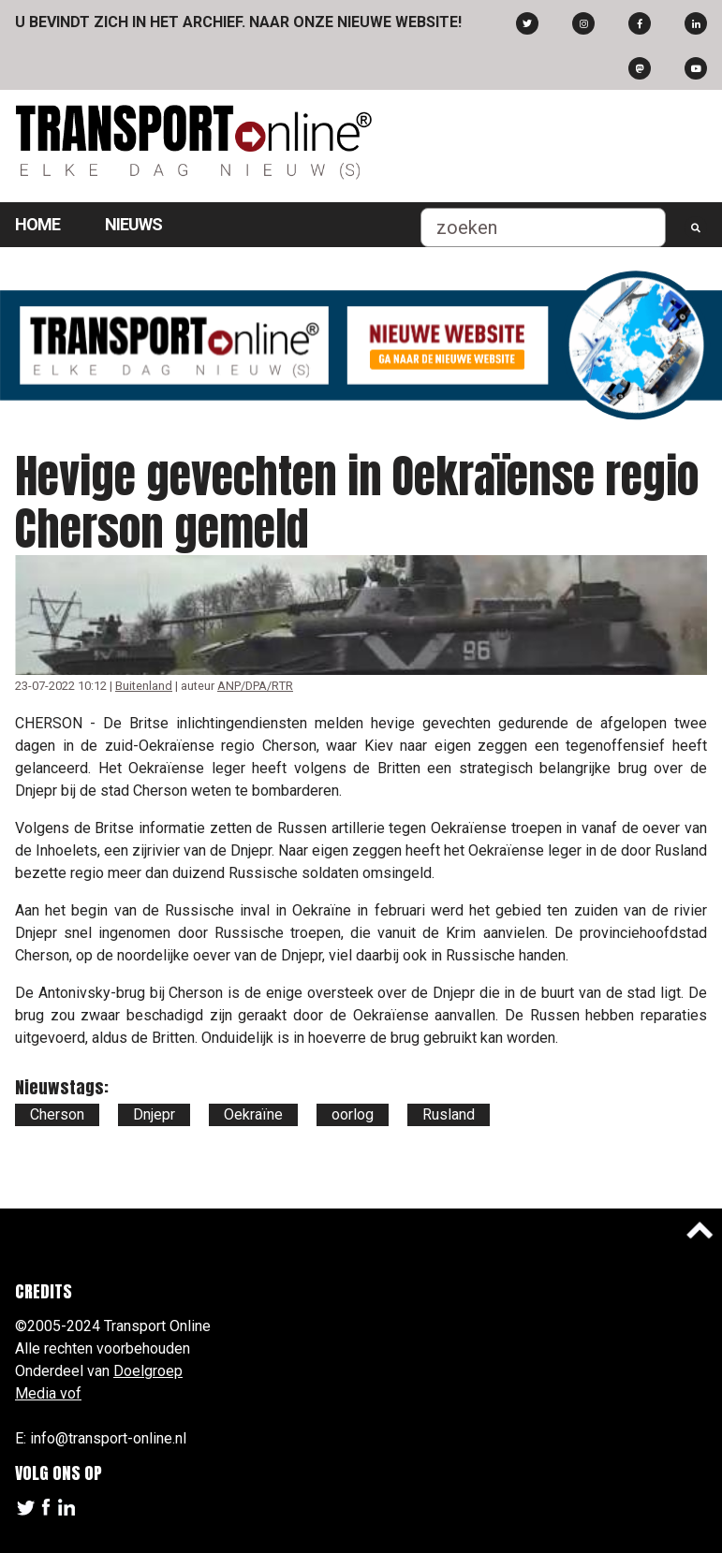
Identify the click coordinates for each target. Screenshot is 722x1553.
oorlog (353, 1114)
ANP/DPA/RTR (255, 686)
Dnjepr (154, 1114)
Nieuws (133, 224)
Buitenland (143, 686)
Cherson (57, 1114)
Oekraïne (253, 1114)
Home (37, 224)
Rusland (448, 1114)
